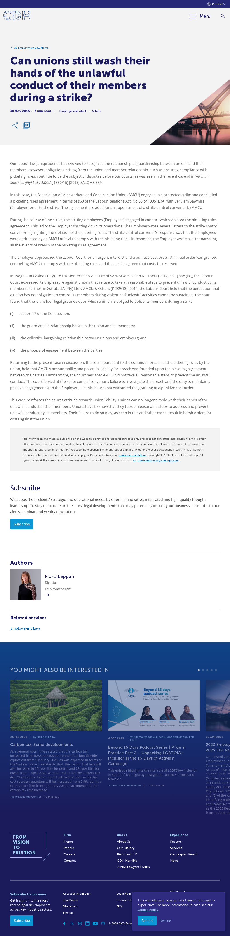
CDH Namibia (127, 861)
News (174, 861)
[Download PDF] (26, 127)
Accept (147, 920)
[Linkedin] (87, 923)
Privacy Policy (126, 900)
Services (176, 848)
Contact (70, 861)
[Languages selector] (216, 4)
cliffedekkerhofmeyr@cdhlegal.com (156, 460)
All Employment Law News (31, 49)
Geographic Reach (183, 854)
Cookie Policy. (148, 910)
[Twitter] (72, 923)
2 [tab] (203, 683)
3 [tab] (207, 683)
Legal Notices (125, 893)
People (69, 848)
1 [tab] (199, 683)
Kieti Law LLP (127, 854)
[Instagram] (80, 923)
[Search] (223, 16)
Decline (165, 921)
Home (68, 842)
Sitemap (68, 912)
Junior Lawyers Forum (133, 867)
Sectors (176, 842)
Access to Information (77, 893)
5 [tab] (216, 683)
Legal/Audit (70, 900)
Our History (125, 848)
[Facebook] (64, 923)
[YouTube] (95, 923)
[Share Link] (15, 127)
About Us (124, 842)
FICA (120, 906)
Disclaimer (70, 906)
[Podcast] (103, 923)
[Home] (16, 16)
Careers (69, 854)
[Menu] (200, 16)
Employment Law (25, 628)
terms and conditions (132, 455)
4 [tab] (212, 683)
